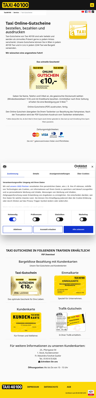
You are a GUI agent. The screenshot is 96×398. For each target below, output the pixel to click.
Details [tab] (36, 174)
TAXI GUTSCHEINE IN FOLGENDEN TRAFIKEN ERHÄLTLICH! (48, 250)
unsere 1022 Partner (19, 186)
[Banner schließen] (92, 166)
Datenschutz (51, 387)
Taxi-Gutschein (26, 272)
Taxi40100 (7, 12)
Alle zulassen (78, 229)
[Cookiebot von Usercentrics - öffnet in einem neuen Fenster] (76, 166)
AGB (69, 387)
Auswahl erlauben (48, 229)
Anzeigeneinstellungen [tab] (60, 174)
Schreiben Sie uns (49, 361)
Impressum (33, 387)
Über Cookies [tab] (83, 174)
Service (16, 12)
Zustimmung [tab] (12, 174)
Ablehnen (17, 229)
